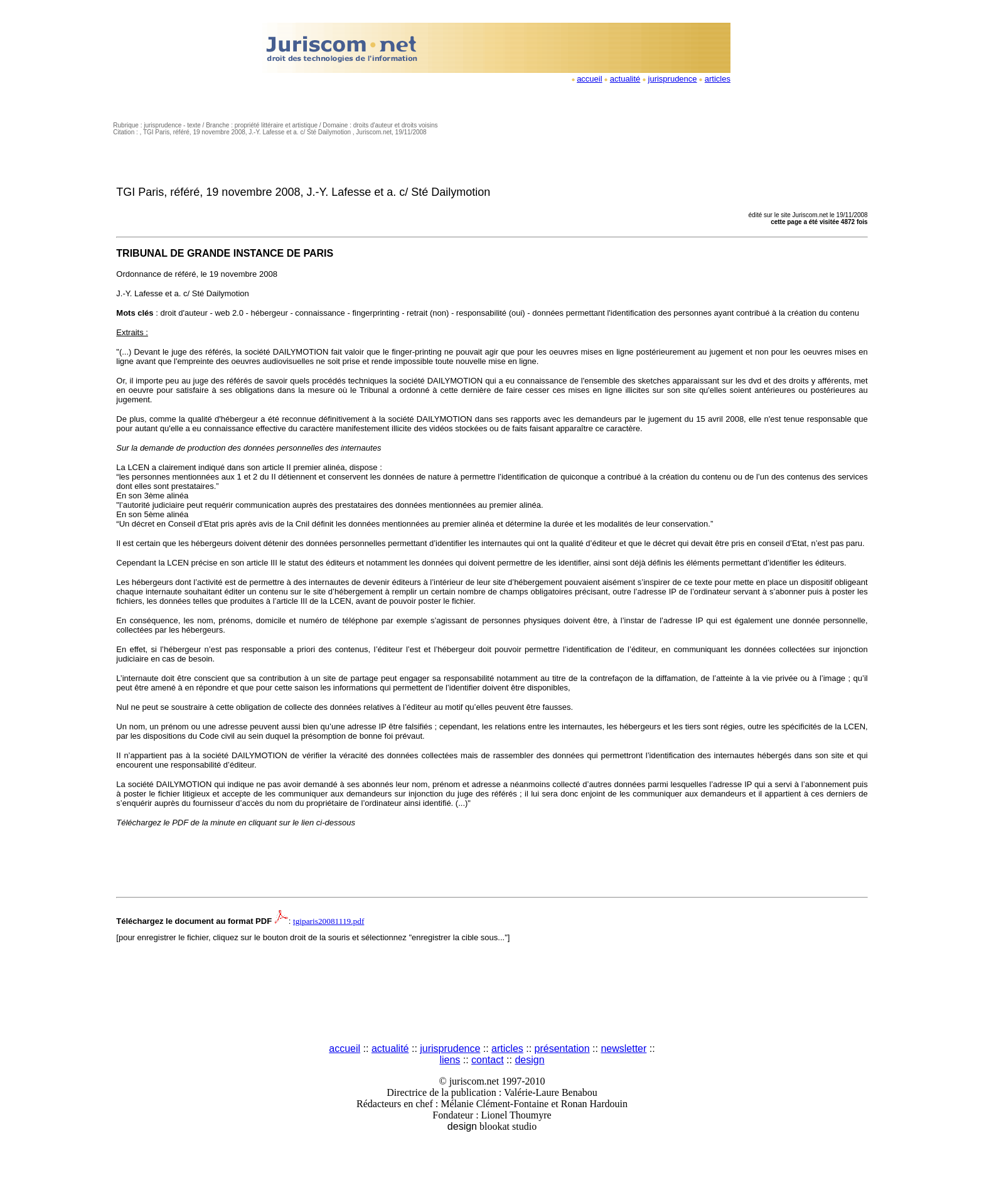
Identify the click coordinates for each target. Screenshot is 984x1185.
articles (717, 78)
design (529, 1059)
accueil (589, 78)
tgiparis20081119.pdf (328, 921)
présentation (562, 1048)
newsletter (623, 1048)
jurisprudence (672, 78)
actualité (625, 78)
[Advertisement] (492, 994)
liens (449, 1059)
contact (487, 1059)
